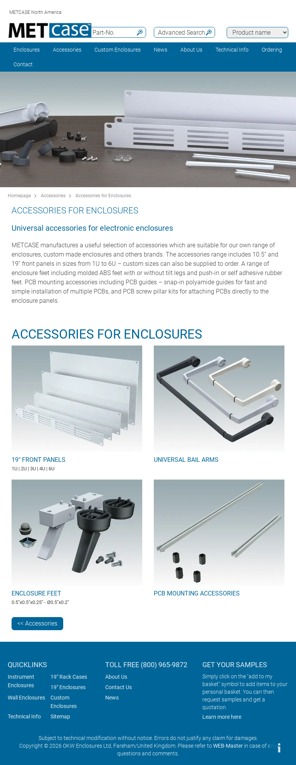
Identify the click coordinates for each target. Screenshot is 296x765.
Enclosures (26, 50)
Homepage (19, 195)
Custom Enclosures (117, 50)
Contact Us (118, 687)
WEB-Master (228, 746)
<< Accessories (37, 623)
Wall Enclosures (26, 698)
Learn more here (221, 717)
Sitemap (60, 716)
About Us (116, 677)
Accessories (67, 50)
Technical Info (24, 716)
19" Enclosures (68, 687)
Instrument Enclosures (21, 681)
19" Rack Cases (68, 677)
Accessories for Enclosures (103, 195)
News (160, 50)
